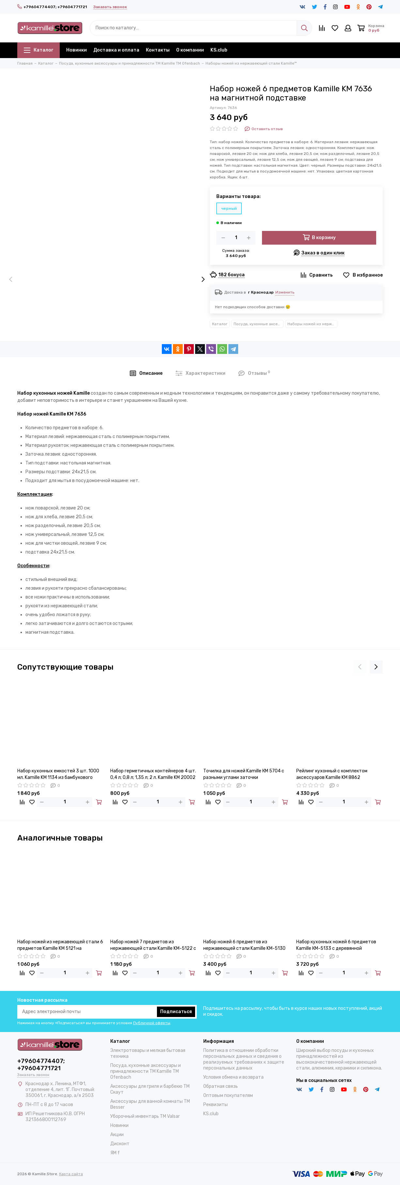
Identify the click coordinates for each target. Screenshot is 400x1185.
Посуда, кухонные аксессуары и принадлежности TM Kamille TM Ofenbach (259, 324)
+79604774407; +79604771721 (52, 7)
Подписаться (176, 1011)
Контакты (158, 50)
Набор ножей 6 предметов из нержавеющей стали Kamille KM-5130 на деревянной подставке (244, 945)
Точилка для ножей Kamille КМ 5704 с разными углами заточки (243, 774)
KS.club (218, 50)
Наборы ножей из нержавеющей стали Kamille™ (312, 324)
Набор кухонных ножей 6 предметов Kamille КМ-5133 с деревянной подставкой (336, 945)
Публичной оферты (151, 1023)
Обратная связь (220, 1086)
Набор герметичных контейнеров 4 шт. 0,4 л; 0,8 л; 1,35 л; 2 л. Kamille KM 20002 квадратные (153, 774)
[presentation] (10, 279)
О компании (190, 50)
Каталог (38, 50)
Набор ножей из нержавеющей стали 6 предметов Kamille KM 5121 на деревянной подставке (60, 945)
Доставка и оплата (116, 50)
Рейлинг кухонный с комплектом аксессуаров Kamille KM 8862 (331, 774)
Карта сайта (71, 1174)
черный (229, 208)
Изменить (284, 292)
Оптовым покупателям (228, 1095)
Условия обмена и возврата (233, 1077)
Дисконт (120, 1144)
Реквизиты (215, 1104)
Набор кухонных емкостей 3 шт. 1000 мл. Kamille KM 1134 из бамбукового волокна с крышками (58, 774)
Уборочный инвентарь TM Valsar (145, 1116)
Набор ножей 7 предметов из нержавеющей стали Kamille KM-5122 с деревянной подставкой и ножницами (153, 945)
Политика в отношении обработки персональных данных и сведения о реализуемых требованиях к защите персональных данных (243, 1059)
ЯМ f (115, 1153)
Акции (117, 1134)
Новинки (76, 50)
